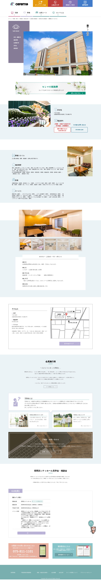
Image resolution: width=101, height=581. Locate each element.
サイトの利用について (72, 574)
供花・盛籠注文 (17, 37)
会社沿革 (61, 574)
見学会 (15, 47)
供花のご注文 (70, 5)
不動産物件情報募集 (26, 574)
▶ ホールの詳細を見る (38, 501)
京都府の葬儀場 (33, 18)
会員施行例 (16, 44)
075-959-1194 (79, 129)
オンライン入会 (40, 5)
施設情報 (16, 40)
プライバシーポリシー (86, 574)
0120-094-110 (62, 129)
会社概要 (53, 574)
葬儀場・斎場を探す (24, 18)
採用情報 (13, 574)
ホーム (9, 18)
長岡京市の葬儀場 (43, 18)
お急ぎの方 (55, 5)
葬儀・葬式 (15, 18)
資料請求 (85, 5)
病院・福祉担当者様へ (42, 574)
